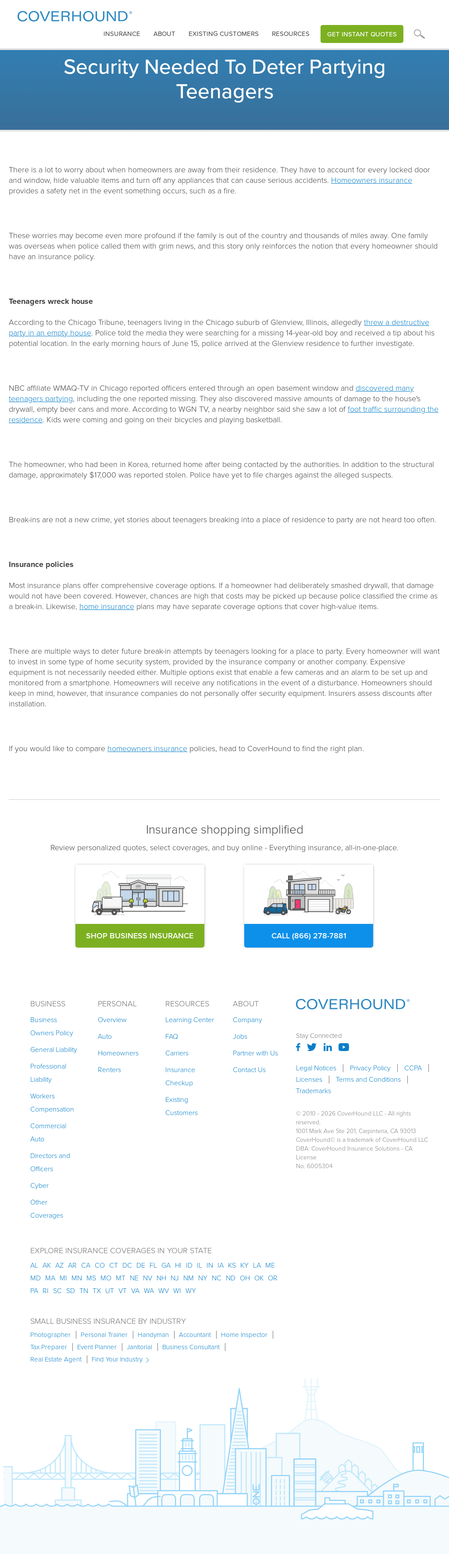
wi (177, 1291)
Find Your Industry (117, 1359)
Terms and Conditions (368, 1080)
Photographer (50, 1335)
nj (175, 1278)
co (100, 1265)
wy (190, 1291)
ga (166, 1265)
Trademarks (313, 1091)
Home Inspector (244, 1335)
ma (50, 1278)
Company (247, 1020)
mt (120, 1278)
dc (127, 1265)
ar (72, 1265)
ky (244, 1265)
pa (34, 1291)
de (140, 1265)
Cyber (39, 1185)
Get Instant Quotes (362, 34)
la (257, 1265)
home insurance (106, 606)
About (164, 34)
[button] (122, 34)
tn (83, 1291)
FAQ (171, 1036)
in (210, 1265)
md (35, 1278)
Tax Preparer (48, 1347)
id (189, 1265)
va (135, 1291)
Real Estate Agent (56, 1359)
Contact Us (249, 1070)
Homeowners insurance (371, 180)
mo (105, 1278)
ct (113, 1265)
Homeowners (118, 1053)
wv (163, 1291)
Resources (291, 34)
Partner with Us (255, 1053)
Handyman (153, 1335)
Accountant (195, 1335)
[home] (75, 14)
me (270, 1265)
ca (85, 1265)
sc (57, 1291)
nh (161, 1278)
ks (232, 1265)
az (59, 1265)
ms (91, 1278)
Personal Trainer (104, 1335)
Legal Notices (316, 1068)
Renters (109, 1070)
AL (34, 1265)
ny (202, 1278)
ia (220, 1265)
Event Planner (97, 1347)
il (199, 1265)
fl (153, 1265)
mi (63, 1278)
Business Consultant (191, 1347)
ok (259, 1278)
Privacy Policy (370, 1068)
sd (70, 1291)
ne (134, 1278)
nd (230, 1278)
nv (147, 1278)
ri (46, 1291)
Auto (105, 1036)
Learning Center (189, 1020)
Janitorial (139, 1347)
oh (245, 1278)
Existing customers (224, 34)
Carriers (177, 1053)
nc (216, 1278)
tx (97, 1291)
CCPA (413, 1068)
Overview (112, 1020)
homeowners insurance (147, 748)
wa (149, 1291)
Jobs (240, 1036)
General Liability (53, 1049)
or (273, 1278)
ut (109, 1291)
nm (188, 1278)
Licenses (309, 1080)
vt (122, 1291)
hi (178, 1265)
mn (76, 1278)
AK (47, 1265)
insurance (121, 34)
